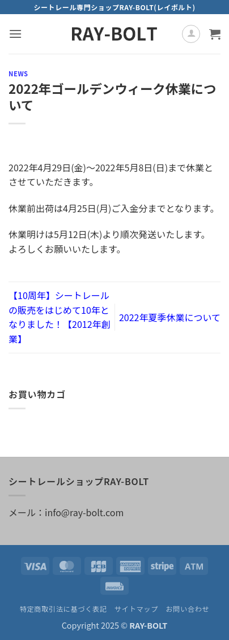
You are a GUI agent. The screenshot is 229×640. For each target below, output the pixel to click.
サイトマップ (136, 609)
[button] (15, 33)
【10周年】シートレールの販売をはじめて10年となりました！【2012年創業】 (60, 316)
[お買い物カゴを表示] (214, 33)
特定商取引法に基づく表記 (63, 609)
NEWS (18, 73)
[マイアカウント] (191, 34)
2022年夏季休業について (169, 317)
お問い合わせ (187, 609)
